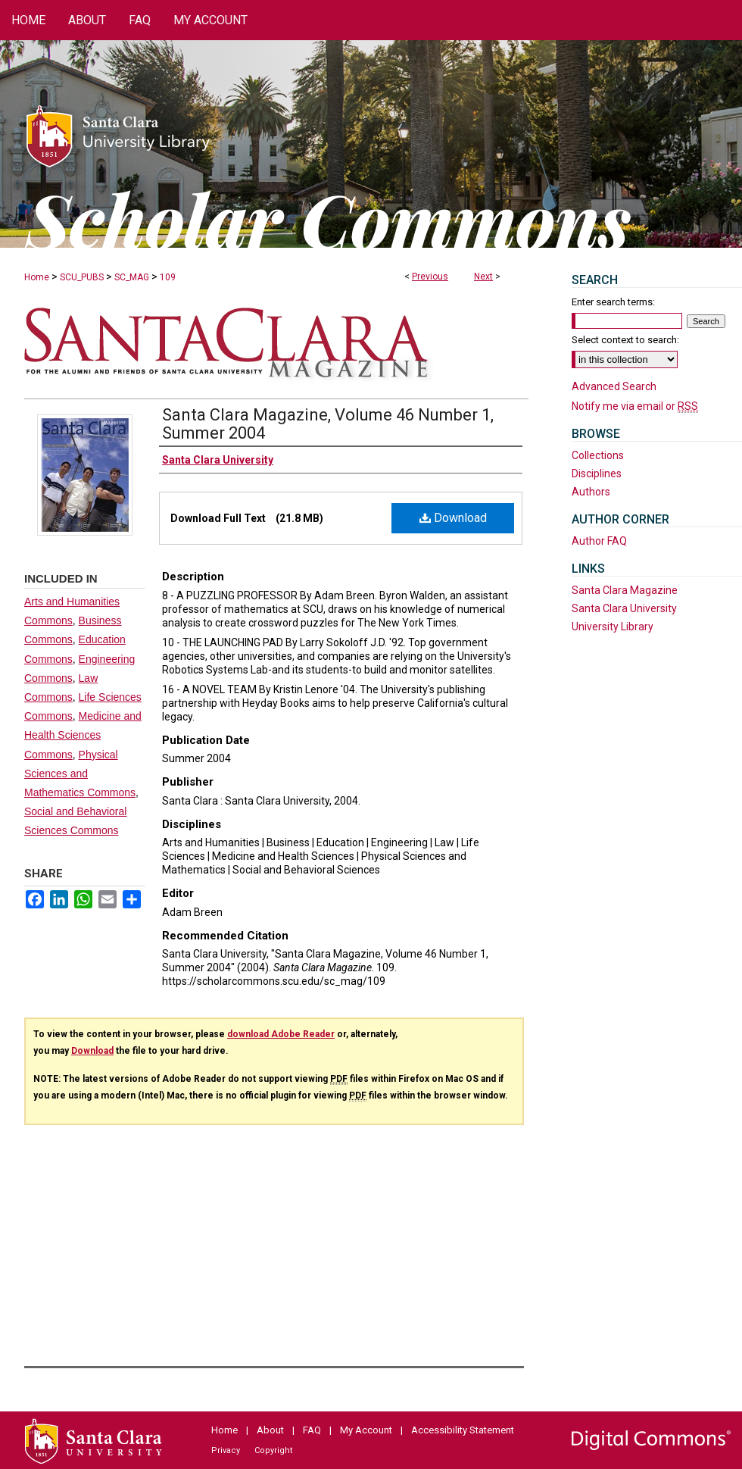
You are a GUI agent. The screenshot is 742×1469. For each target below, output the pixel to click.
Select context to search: (625, 339)
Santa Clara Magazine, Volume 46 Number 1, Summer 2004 (328, 423)
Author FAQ (599, 541)
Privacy (225, 1450)
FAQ (312, 1430)
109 (168, 277)
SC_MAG (131, 277)
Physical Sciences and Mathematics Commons (80, 774)
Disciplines (597, 473)
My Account (366, 1430)
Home (36, 277)
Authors (591, 492)
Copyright (273, 1450)
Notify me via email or (635, 406)
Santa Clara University (624, 608)
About (270, 1430)
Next (483, 276)
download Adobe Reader (281, 1034)
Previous (430, 276)
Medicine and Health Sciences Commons (83, 735)
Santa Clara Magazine (625, 590)
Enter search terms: (613, 302)
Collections (598, 455)
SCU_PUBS (82, 277)
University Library (612, 626)
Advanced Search (614, 386)
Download (453, 518)
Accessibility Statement (462, 1430)
